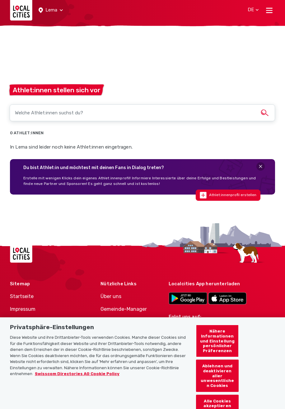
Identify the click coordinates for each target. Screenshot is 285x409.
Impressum (22, 309)
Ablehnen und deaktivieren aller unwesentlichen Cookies (217, 379)
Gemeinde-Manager (123, 309)
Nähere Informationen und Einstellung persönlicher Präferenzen (217, 344)
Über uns (110, 296)
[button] (51, 10)
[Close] (260, 166)
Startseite (22, 296)
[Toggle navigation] (269, 10)
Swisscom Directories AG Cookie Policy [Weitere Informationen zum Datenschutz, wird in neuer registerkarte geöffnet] (77, 377)
